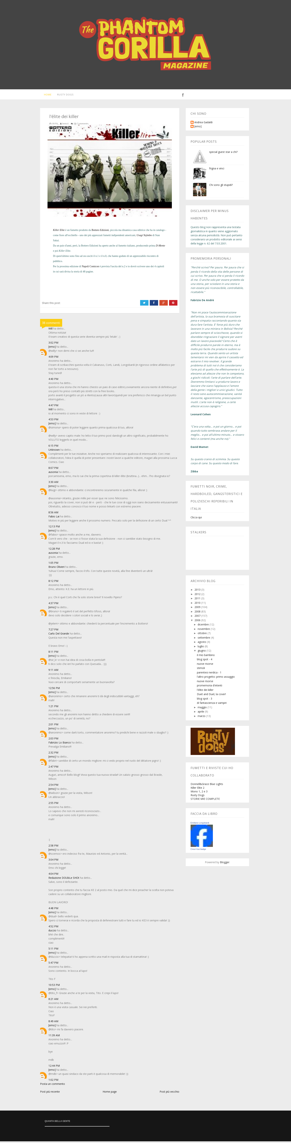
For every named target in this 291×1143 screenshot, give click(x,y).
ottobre (202, 635)
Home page (110, 1093)
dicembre (204, 626)
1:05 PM (53, 564)
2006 (197, 622)
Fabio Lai (53, 518)
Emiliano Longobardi (200, 824)
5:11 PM (53, 950)
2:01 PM (53, 726)
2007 (197, 617)
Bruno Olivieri (56, 568)
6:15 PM (53, 447)
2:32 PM (53, 754)
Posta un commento (52, 1085)
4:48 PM (53, 910)
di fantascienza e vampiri (212, 704)
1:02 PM (53, 1081)
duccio (52, 932)
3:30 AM (53, 483)
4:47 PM (53, 407)
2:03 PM (53, 740)
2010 (197, 604)
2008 (197, 613)
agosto (202, 643)
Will (50, 330)
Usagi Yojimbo (144, 237)
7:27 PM (53, 631)
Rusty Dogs (64, 95)
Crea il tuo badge (198, 851)
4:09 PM (53, 358)
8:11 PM (53, 653)
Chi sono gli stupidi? (221, 186)
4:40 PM (53, 380)
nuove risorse (205, 665)
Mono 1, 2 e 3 (199, 793)
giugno (202, 652)
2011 (197, 600)
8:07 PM (53, 469)
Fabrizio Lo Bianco (59, 744)
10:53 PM (54, 986)
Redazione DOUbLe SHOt (63, 879)
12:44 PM (54, 1067)
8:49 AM (53, 1023)
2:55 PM (53, 804)
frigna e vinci (216, 170)
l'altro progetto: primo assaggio (216, 678)
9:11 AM (53, 671)
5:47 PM (53, 964)
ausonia (53, 473)
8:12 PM (53, 582)
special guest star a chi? (223, 153)
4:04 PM (53, 875)
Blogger (224, 864)
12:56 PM (54, 689)
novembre (204, 630)
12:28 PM (54, 550)
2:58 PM (53, 847)
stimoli (201, 669)
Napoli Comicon (90, 268)
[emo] (52, 348)
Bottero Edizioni (100, 231)
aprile (201, 713)
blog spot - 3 (204, 700)
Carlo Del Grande (58, 635)
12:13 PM (54, 528)
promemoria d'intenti (209, 687)
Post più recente (50, 1093)
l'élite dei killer (205, 691)
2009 (197, 608)
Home (46, 95)
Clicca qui (196, 519)
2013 (197, 591)
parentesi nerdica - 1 (209, 674)
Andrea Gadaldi (203, 124)
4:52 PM (53, 928)
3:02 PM (53, 344)
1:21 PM (53, 708)
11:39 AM (54, 1037)
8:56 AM (53, 514)
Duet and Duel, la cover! (211, 696)
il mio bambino (206, 656)
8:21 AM (53, 1000)
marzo (202, 717)
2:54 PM (53, 786)
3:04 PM (53, 861)
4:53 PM (53, 421)
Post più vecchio (169, 1093)
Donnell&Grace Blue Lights (207, 785)
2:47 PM (53, 768)
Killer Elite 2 (197, 789)
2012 (197, 595)
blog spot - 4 (204, 661)
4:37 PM (53, 605)
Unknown (54, 451)
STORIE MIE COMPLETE (205, 800)
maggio (202, 709)
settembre (204, 639)
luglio (201, 648)
